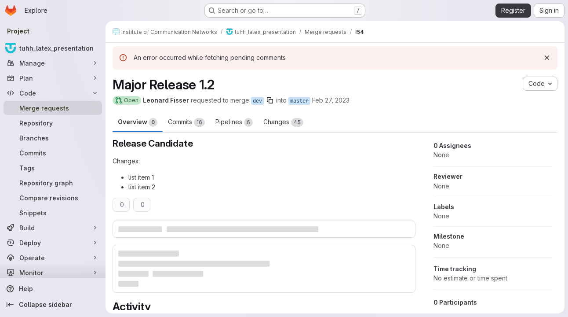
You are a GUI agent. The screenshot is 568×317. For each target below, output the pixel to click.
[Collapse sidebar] (53, 305)
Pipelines (234, 122)
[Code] (53, 93)
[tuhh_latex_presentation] (53, 48)
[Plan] (53, 78)
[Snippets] (53, 213)
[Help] (53, 289)
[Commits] (53, 153)
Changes (283, 122)
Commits (186, 122)
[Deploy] (53, 243)
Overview (137, 122)
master (299, 100)
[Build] (53, 228)
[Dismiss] (547, 57)
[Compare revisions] (53, 198)
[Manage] (53, 63)
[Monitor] (53, 272)
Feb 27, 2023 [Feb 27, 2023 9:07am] (331, 100)
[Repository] (53, 123)
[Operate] (53, 258)
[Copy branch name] (270, 100)
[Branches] (53, 138)
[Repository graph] (53, 183)
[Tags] (53, 168)
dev (257, 100)
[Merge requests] (53, 108)
